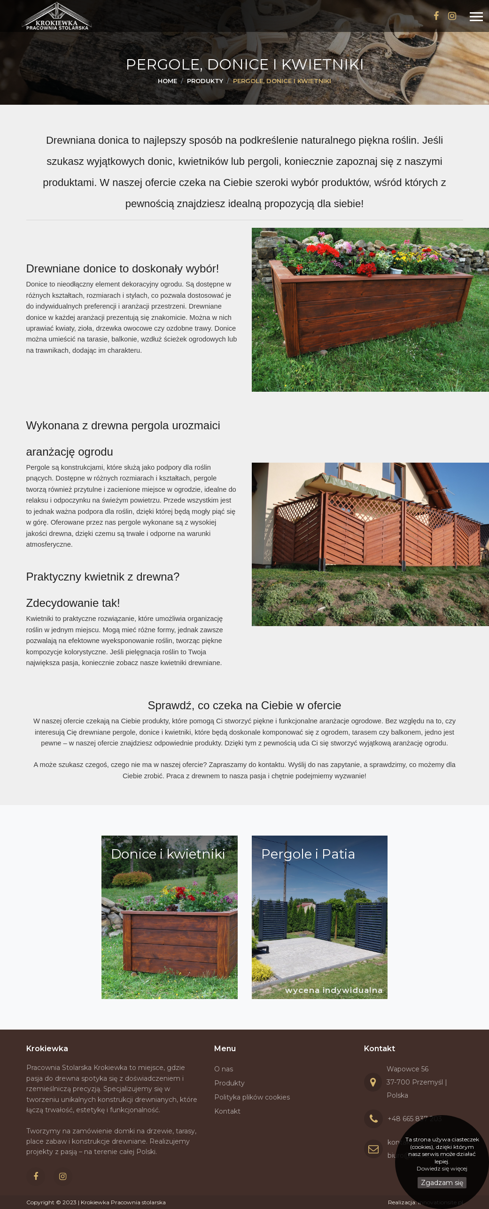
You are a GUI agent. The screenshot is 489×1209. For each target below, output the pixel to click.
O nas (223, 1069)
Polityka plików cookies (252, 1097)
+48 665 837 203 (415, 1119)
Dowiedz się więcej (442, 1168)
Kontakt (227, 1111)
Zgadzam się (442, 1182)
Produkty (229, 1083)
